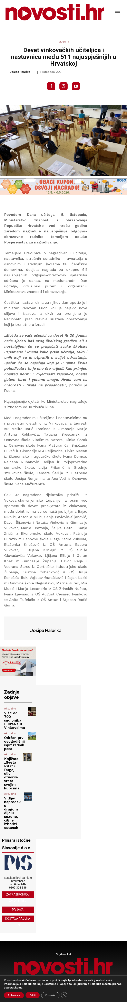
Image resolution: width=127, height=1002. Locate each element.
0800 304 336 (18, 887)
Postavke (50, 995)
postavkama (14, 988)
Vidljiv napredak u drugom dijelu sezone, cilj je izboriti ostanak (12, 813)
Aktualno (10, 708)
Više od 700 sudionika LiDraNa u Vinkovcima (14, 720)
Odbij (33, 995)
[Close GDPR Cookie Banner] (64, 995)
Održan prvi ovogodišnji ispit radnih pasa (14, 743)
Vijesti (63, 41)
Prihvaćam (14, 995)
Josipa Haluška (20, 72)
